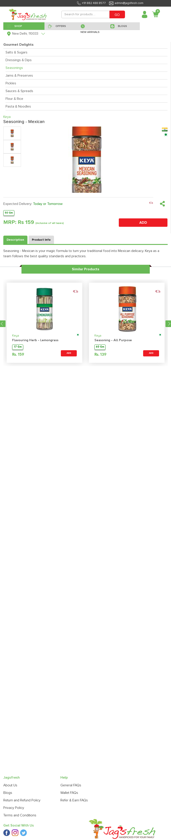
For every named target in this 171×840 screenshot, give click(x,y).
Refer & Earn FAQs (74, 800)
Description (15, 239)
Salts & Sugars (16, 52)
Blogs (7, 793)
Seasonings (14, 68)
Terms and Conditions (19, 815)
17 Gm (18, 347)
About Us (10, 785)
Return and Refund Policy (21, 800)
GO (117, 15)
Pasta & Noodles (18, 106)
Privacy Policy (13, 808)
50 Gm (9, 213)
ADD (143, 222)
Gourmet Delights (18, 44)
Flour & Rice (14, 98)
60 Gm (100, 347)
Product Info (41, 239)
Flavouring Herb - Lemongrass (35, 340)
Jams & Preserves (19, 75)
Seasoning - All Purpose (113, 340)
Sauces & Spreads (19, 91)
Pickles (11, 83)
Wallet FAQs (69, 793)
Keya (15, 335)
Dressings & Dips (19, 60)
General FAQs (70, 785)
